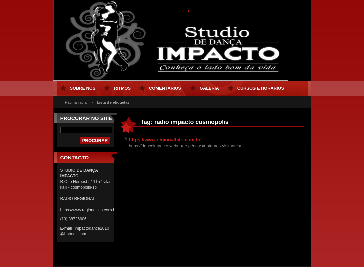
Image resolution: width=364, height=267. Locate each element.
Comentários (165, 88)
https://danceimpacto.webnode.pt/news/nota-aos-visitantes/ (185, 145)
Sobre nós (83, 88)
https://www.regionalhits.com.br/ (165, 139)
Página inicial (76, 102)
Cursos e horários (260, 88)
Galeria (209, 88)
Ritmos (122, 88)
